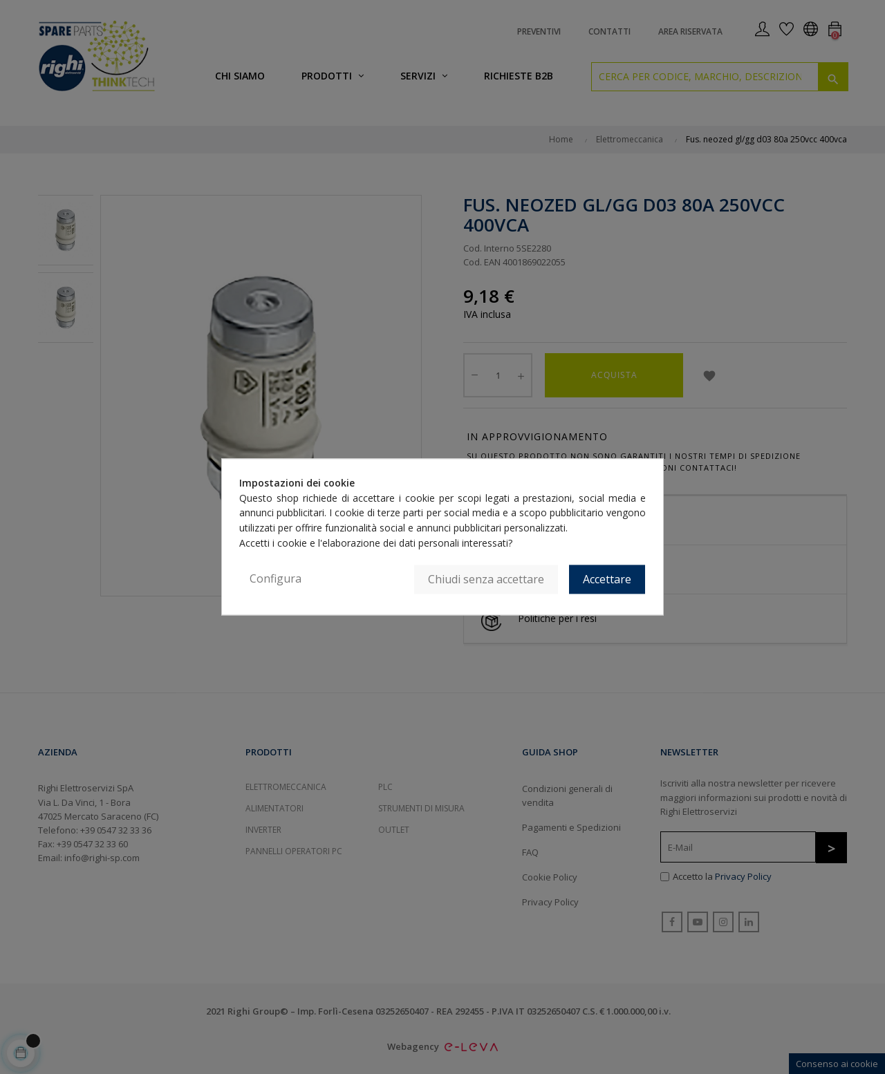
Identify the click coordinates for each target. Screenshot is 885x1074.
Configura (275, 579)
